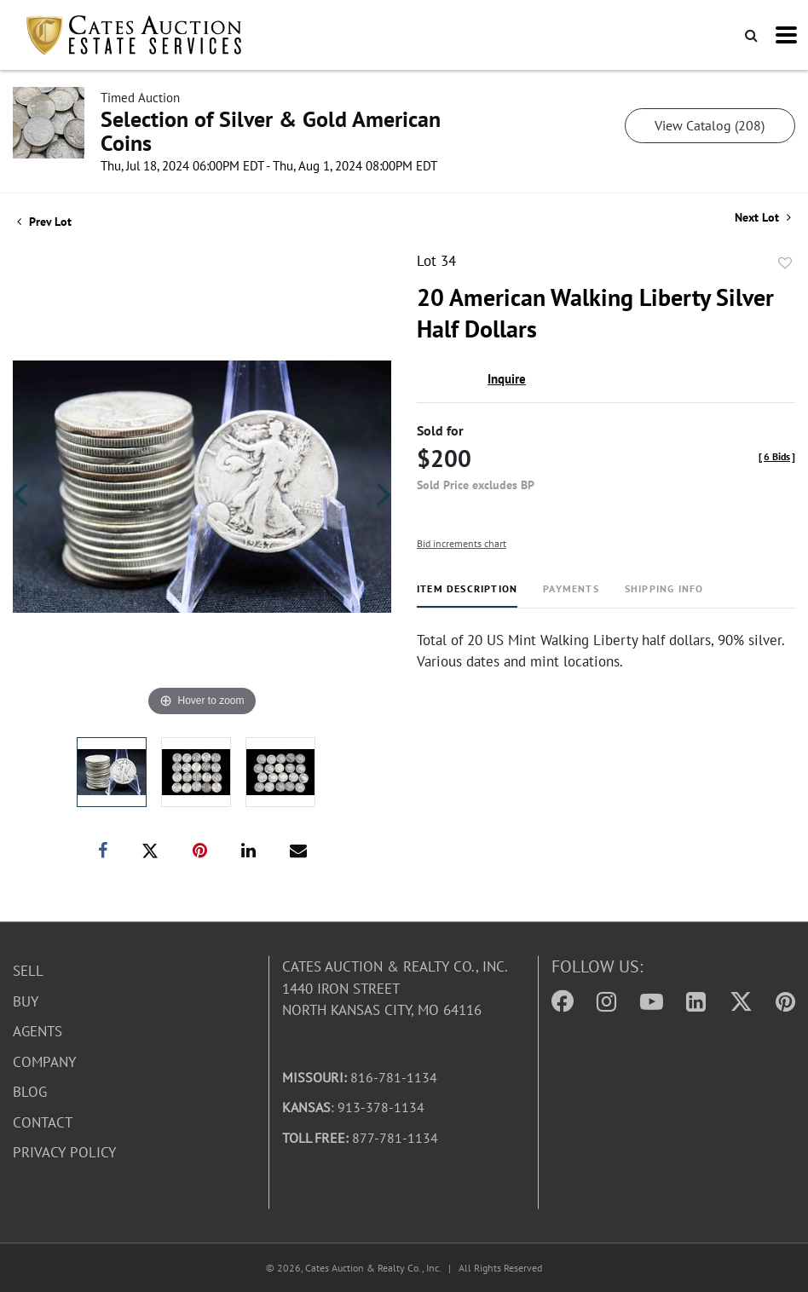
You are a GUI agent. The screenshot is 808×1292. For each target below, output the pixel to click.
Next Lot (763, 218)
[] (777, 456)
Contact (42, 1121)
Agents (37, 1031)
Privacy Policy (64, 1152)
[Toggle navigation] (786, 35)
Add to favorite (785, 263)
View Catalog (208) (710, 125)
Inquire (507, 379)
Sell (28, 970)
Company (44, 1061)
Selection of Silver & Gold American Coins (271, 131)
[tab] (467, 595)
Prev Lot (44, 221)
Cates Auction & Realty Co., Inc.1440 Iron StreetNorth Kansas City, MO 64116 (395, 988)
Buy (25, 1000)
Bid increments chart (461, 543)
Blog (30, 1091)
